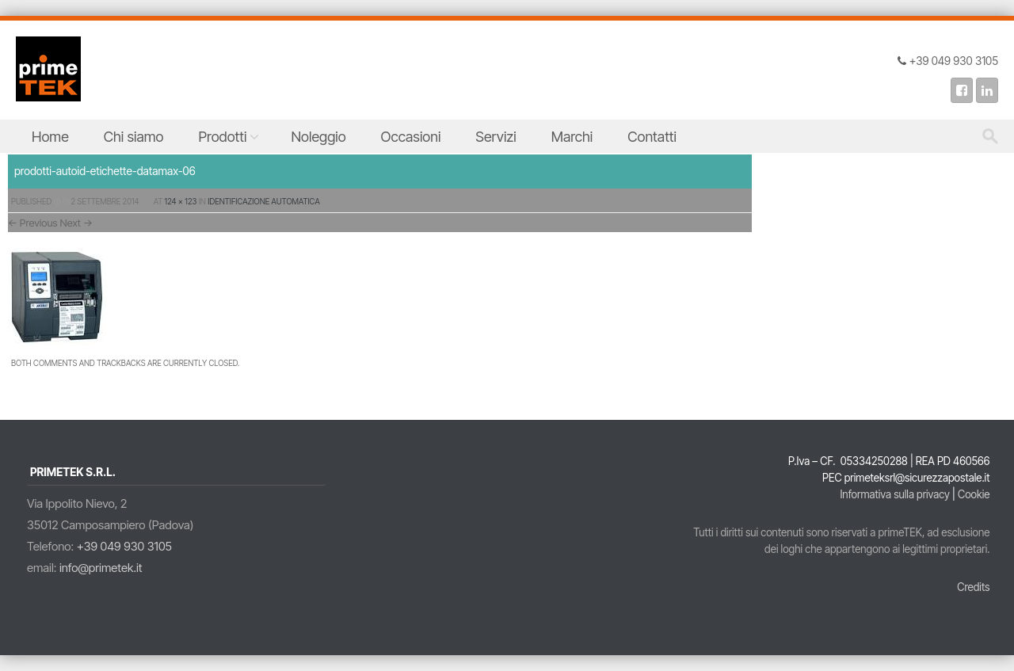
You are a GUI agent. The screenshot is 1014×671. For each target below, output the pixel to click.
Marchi (572, 136)
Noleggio (318, 136)
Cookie (974, 494)
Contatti (652, 136)
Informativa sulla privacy (894, 494)
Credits (973, 587)
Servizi (495, 136)
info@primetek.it (101, 567)
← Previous (33, 222)
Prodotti (223, 136)
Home (50, 136)
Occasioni (411, 136)
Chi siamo (134, 136)
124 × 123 (181, 201)
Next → (76, 222)
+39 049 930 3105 (124, 546)
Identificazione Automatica (263, 201)
